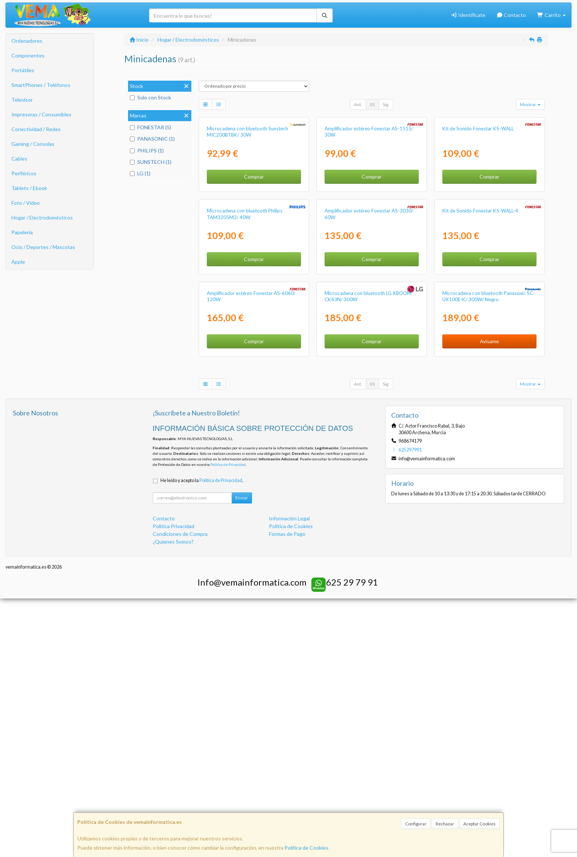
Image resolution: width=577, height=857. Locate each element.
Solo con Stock (150, 97)
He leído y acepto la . (201, 738)
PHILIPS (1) (147, 150)
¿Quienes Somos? (173, 800)
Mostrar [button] (530, 104)
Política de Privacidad (228, 723)
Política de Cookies (306, 847)
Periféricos (23, 173)
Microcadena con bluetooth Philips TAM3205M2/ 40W (244, 386)
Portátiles (22, 70)
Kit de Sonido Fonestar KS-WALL (478, 215)
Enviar (242, 756)
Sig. (386, 104)
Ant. (358, 104)
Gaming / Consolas (32, 144)
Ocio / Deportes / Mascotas (43, 247)
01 (372, 104)
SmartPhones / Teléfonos (40, 85)
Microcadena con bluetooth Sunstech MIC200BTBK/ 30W (247, 218)
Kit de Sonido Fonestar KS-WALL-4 (480, 383)
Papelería (22, 232)
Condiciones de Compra (180, 792)
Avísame (489, 600)
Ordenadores (26, 41)
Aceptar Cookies (479, 823)
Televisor (22, 99)
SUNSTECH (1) (150, 162)
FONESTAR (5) (150, 127)
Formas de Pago (287, 792)
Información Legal (289, 776)
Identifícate (467, 15)
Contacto (511, 15)
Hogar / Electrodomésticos (42, 217)
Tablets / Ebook (29, 188)
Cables (19, 158)
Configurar (415, 823)
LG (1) (140, 173)
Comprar (254, 263)
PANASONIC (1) (152, 139)
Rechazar (445, 823)
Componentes (28, 55)
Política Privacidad (173, 784)
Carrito (551, 15)
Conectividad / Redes (36, 129)
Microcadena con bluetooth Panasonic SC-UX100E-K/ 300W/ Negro (488, 554)
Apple (18, 262)
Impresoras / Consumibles (41, 114)
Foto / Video (25, 203)
